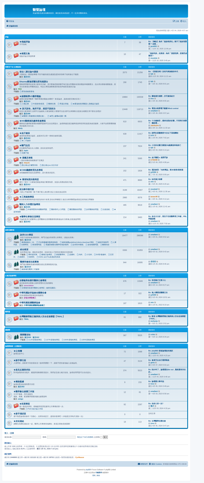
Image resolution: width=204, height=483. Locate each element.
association (29, 285)
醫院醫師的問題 (75, 209)
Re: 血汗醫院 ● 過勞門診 (158, 157)
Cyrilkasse (79, 457)
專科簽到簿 (31, 254)
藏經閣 (7, 330)
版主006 (27, 114)
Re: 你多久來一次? (155, 403)
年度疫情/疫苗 (37, 104)
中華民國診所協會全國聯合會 (32, 293)
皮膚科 (71, 254)
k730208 (154, 160)
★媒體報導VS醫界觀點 (30, 96)
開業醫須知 (25, 334)
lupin (26, 150)
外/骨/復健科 (100, 254)
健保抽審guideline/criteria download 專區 (77, 242)
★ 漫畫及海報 (26, 158)
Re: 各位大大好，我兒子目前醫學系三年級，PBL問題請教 (167, 217)
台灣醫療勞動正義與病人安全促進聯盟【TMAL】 (42, 316)
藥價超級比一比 (27, 242)
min (152, 182)
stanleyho (155, 125)
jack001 (154, 46)
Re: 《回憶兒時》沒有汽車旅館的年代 (163, 71)
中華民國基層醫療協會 (29, 302)
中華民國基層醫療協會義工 (34, 305)
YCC (20, 89)
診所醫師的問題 (91, 209)
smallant (154, 111)
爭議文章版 (63, 104)
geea (153, 362)
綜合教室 (24, 249)
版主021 (27, 77)
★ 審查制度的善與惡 (29, 179)
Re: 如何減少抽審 (155, 179)
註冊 (12, 433)
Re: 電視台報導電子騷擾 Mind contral (163, 108)
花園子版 (24, 153)
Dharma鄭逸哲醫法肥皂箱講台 (33, 81)
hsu (152, 98)
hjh (152, 74)
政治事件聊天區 (26, 189)
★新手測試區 (20, 413)
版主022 (36, 337)
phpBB (88, 470)
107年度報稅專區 (51, 340)
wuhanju (154, 321)
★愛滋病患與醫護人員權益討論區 (85, 104)
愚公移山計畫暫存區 (29, 165)
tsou (152, 384)
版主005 (27, 207)
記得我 (98, 437)
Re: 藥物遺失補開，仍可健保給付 (161, 96)
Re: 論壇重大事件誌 (156, 381)
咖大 (152, 406)
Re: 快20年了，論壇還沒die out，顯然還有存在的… (167, 371)
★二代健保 (25, 141)
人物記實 (24, 104)
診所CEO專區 (26, 235)
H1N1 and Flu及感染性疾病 (48, 257)
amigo (20, 399)
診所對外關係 (77, 245)
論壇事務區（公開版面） (14, 346)
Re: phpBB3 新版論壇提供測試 (160, 351)
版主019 (28, 267)
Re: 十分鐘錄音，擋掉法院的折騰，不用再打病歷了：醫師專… (167, 122)
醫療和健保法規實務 (29, 262)
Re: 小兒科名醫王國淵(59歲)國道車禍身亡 (164, 145)
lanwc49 (154, 197)
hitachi (26, 163)
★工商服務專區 (26, 197)
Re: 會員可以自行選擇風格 (158, 360)
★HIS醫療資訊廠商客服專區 (32, 121)
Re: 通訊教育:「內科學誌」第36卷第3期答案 (165, 170)
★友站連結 (19, 421)
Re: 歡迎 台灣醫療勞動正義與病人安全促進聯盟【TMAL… (167, 317)
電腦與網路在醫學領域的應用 (56, 245)
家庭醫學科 (59, 254)
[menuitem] (10, 21)
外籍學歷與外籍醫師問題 (36, 209)
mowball (154, 189)
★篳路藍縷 (19, 381)
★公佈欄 (18, 351)
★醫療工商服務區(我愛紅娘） (32, 116)
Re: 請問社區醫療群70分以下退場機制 (163, 133)
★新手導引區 (20, 360)
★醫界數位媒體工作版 (24, 391)
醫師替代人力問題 (57, 209)
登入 (6, 433)
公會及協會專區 (10, 276)
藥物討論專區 (45, 254)
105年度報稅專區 (87, 340)
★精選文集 (24, 53)
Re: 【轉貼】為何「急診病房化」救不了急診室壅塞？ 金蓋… (167, 43)
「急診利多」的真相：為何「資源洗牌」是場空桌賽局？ (167, 54)
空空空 (153, 261)
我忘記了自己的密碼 (85, 437)
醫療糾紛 (104, 245)
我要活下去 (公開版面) (13, 67)
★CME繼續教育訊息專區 (31, 170)
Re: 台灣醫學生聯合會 (157, 421)
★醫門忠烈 (24, 145)
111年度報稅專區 (34, 340)
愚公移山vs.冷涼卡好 (49, 165)
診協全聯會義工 (30, 298)
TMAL (26, 319)
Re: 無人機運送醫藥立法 (158, 292)
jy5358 (153, 172)
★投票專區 (24, 404)
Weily (20, 128)
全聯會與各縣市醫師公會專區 (32, 280)
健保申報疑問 (102, 242)
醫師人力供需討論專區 (29, 204)
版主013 (27, 184)
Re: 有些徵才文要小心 (157, 280)
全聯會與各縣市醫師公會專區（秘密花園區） (38, 288)
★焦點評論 (24, 42)
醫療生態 (50, 104)
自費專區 (23, 245)
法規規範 (105, 209)
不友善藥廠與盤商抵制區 (47, 242)
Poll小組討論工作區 (34, 409)
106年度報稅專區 (69, 340)
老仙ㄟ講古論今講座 (28, 72)
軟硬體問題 (36, 245)
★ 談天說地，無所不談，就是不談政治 (37, 108)
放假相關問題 (92, 245)
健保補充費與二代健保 (29, 269)
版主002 (27, 138)
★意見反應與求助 (22, 370)
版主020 (28, 337)
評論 (6, 37)
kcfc (152, 135)
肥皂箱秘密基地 (27, 91)
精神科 (30, 257)
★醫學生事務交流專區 (29, 216)
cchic (153, 334)
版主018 (28, 240)
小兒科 (88, 254)
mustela (154, 58)
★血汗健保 (24, 133)
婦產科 (21, 257)
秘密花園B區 (9, 230)
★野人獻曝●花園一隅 (56, 116)
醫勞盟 (7, 312)
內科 (79, 254)
